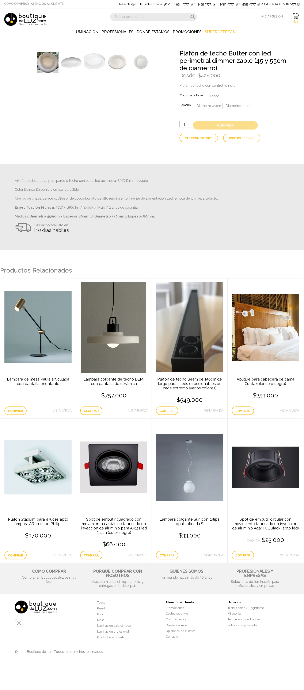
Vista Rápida (62, 440)
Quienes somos (176, 654)
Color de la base (191, 95)
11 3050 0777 (223, 4)
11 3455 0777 (201, 4)
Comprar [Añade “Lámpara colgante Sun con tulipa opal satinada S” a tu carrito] (167, 584)
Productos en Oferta (111, 666)
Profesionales (117, 32)
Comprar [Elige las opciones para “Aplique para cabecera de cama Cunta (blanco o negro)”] (242, 440)
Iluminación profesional (113, 661)
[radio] (214, 96)
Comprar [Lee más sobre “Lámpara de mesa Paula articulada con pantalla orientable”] (15, 440)
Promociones (187, 32)
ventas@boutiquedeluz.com (140, 4)
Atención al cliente (47, 3)
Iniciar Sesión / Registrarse (246, 637)
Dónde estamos (153, 32)
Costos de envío (242, 138)
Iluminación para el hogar (114, 655)
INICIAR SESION (272, 16)
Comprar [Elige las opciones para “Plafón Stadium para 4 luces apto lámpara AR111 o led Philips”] (15, 584)
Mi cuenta (234, 643)
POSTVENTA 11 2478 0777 (277, 4)
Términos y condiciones (244, 649)
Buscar (192, 17)
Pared (101, 638)
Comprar (225, 125)
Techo (101, 632)
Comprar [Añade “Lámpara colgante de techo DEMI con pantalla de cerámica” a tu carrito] (91, 440)
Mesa (100, 649)
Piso (100, 643)
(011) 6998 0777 (176, 4)
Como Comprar (16, 3)
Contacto (172, 666)
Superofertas (220, 32)
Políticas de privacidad (243, 654)
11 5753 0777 (246, 4)
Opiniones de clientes (180, 660)
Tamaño (185, 105)
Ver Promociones (198, 138)
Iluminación (85, 32)
